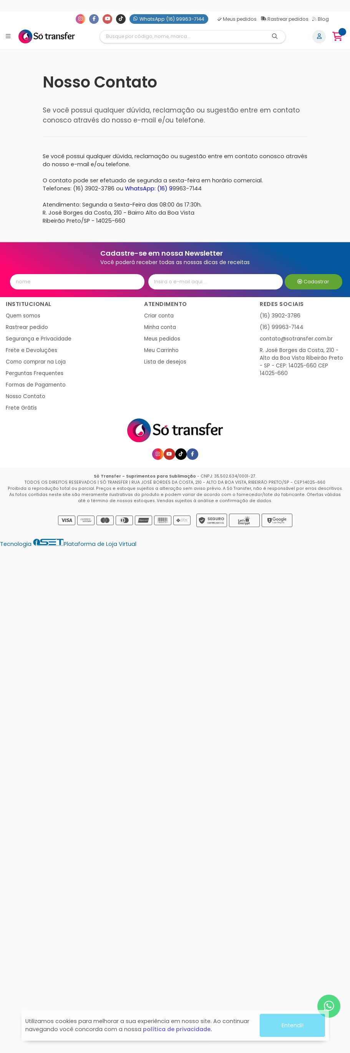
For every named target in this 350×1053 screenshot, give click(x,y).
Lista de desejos (165, 361)
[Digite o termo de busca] (182, 37)
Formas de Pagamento (36, 384)
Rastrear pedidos (284, 19)
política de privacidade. (177, 1026)
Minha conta (160, 327)
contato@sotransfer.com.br (296, 338)
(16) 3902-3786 (280, 315)
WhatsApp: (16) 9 (149, 188)
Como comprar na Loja (36, 361)
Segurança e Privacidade (38, 338)
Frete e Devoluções (31, 350)
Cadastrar (313, 281)
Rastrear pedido (27, 327)
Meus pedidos (237, 19)
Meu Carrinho (161, 350)
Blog (320, 19)
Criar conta (159, 315)
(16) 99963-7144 (282, 327)
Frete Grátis (21, 408)
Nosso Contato (25, 396)
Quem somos (23, 315)
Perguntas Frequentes (34, 373)
